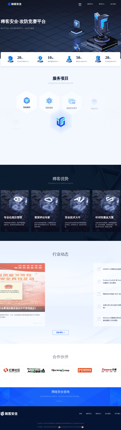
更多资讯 (60, 332)
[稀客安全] (53, 423)
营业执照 (80, 427)
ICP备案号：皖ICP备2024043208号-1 (47, 427)
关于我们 (117, 413)
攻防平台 (90, 4)
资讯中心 (101, 4)
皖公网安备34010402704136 (67, 427)
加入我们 (113, 4)
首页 (80, 4)
